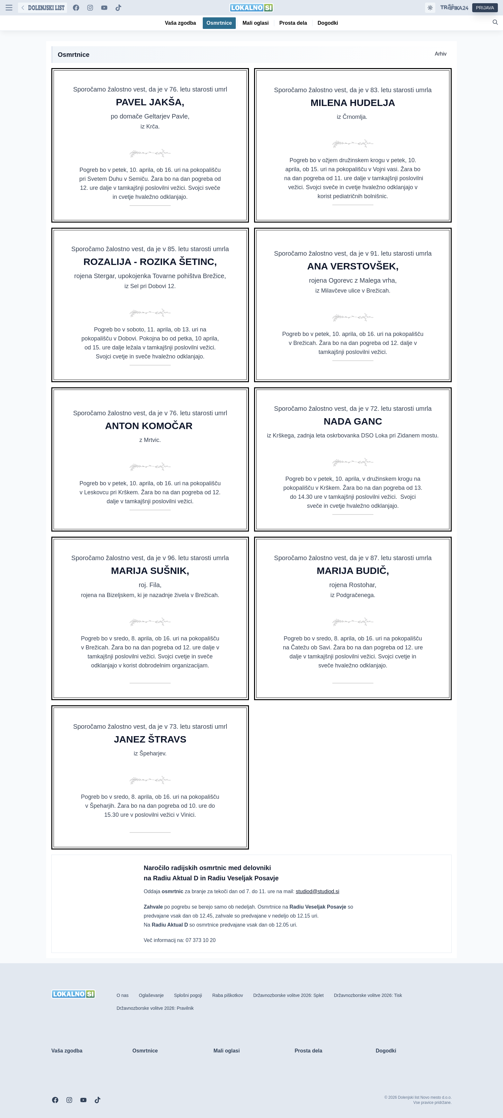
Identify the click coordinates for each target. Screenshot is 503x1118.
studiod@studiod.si (317, 891)
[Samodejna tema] (430, 8)
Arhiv (441, 54)
